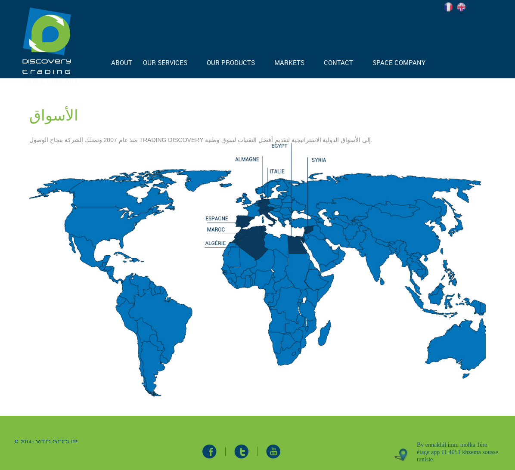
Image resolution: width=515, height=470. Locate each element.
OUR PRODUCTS (231, 62)
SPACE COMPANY (398, 62)
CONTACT (338, 62)
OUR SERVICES (165, 62)
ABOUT (121, 62)
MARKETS (289, 62)
